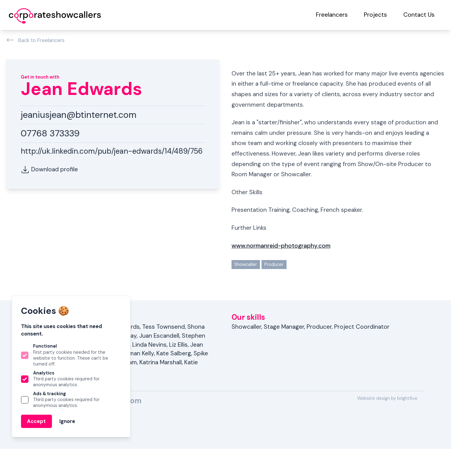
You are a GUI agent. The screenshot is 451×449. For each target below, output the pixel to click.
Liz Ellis (178, 345)
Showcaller (245, 264)
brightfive (407, 398)
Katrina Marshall (160, 362)
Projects (375, 15)
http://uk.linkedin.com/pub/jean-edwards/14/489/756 (112, 151)
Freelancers (332, 15)
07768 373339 (50, 133)
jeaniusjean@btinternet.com (78, 115)
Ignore (67, 421)
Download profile (49, 169)
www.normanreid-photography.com (281, 246)
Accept (36, 421)
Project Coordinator (361, 327)
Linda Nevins (149, 345)
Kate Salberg (173, 353)
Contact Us (419, 15)
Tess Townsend (163, 327)
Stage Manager (284, 327)
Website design (373, 398)
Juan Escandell (159, 336)
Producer (273, 264)
